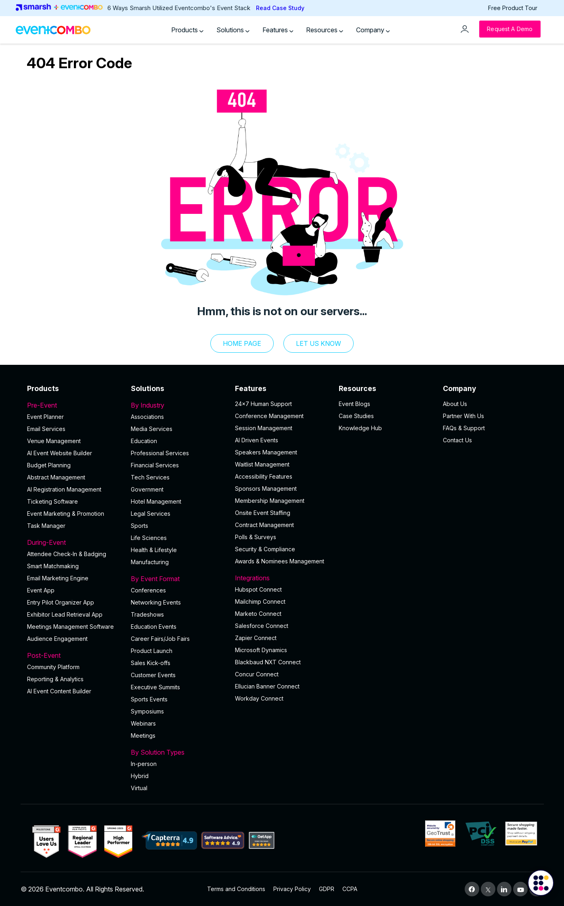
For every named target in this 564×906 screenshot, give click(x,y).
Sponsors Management (266, 488)
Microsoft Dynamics (261, 650)
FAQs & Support (464, 428)
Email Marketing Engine (57, 578)
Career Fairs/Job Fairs (160, 638)
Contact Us (457, 440)
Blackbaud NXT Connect (268, 662)
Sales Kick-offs (150, 662)
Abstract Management (56, 477)
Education (144, 440)
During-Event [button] (74, 542)
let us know (318, 343)
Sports (139, 525)
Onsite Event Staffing (262, 512)
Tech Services (150, 477)
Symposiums (147, 711)
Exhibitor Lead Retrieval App (65, 614)
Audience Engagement (57, 638)
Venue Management (54, 440)
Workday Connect (259, 698)
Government (147, 489)
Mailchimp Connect (260, 601)
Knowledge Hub (360, 428)
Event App (41, 590)
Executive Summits (155, 687)
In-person (144, 763)
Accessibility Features (263, 476)
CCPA (349, 888)
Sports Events (149, 699)
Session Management (263, 428)
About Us (455, 403)
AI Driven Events (256, 440)
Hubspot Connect (258, 589)
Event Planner (45, 416)
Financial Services (155, 465)
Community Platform (53, 666)
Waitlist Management (262, 464)
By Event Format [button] (178, 579)
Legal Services (150, 513)
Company (373, 30)
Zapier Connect (256, 637)
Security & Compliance (265, 549)
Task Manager (46, 525)
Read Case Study (280, 7)
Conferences (148, 590)
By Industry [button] (178, 405)
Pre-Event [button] (74, 405)
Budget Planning (49, 465)
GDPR (326, 888)
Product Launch (151, 650)
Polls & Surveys (255, 537)
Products (187, 30)
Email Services (46, 428)
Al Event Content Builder (59, 691)
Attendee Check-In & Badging (66, 553)
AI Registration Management (64, 489)
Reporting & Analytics (55, 679)
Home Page (242, 343)
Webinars (143, 723)
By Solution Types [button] (178, 752)
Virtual (139, 788)
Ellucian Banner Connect (267, 686)
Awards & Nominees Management (279, 561)
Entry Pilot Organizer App (60, 602)
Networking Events (156, 602)
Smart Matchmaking (53, 566)
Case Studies (356, 415)
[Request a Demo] (509, 29)
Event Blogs (354, 403)
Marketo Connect (258, 613)
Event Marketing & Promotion (65, 513)
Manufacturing (150, 562)
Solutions (233, 30)
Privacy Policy (292, 888)
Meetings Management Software (70, 626)
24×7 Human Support (263, 403)
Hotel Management (156, 501)
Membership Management (269, 500)
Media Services (151, 428)
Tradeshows (147, 614)
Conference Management (269, 415)
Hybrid (140, 775)
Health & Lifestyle (154, 549)
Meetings (143, 735)
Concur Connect (257, 674)
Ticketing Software (52, 501)
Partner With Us (463, 415)
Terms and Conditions (236, 888)
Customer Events (153, 675)
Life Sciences (149, 537)
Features (278, 30)
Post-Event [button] (74, 655)
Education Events (153, 626)
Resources (324, 30)
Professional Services (160, 453)
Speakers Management (266, 452)
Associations (147, 416)
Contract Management (264, 524)
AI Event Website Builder (59, 453)
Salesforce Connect (261, 625)
